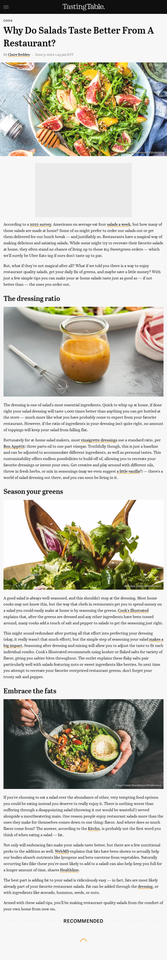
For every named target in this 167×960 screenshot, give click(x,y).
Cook (8, 20)
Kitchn (94, 828)
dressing (145, 886)
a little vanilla (128, 471)
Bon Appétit (14, 446)
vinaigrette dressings (99, 439)
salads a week (118, 224)
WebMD (62, 851)
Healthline (69, 869)
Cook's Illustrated (133, 610)
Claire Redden (19, 54)
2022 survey (40, 224)
